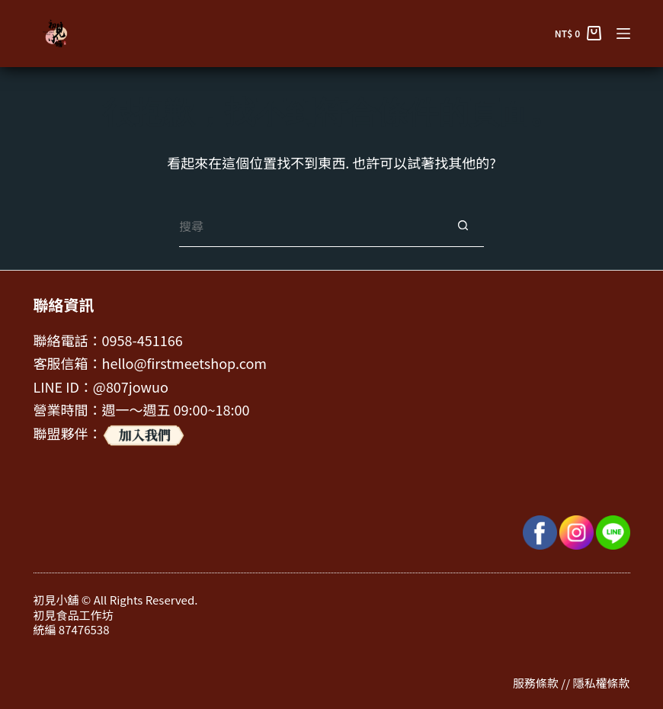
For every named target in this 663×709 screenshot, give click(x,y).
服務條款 (536, 683)
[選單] (623, 33)
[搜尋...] (310, 226)
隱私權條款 (600, 683)
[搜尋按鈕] (463, 226)
